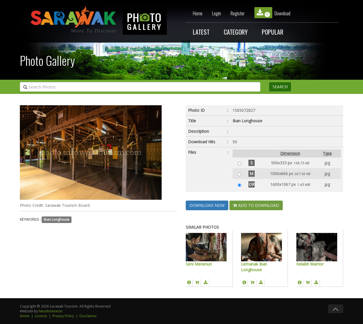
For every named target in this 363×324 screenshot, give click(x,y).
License (41, 316)
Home (197, 13)
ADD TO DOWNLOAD (256, 205)
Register (238, 13)
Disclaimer (88, 316)
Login (216, 13)
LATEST (201, 31)
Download (272, 12)
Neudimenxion (50, 311)
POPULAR (272, 31)
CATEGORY (236, 31)
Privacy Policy (63, 316)
